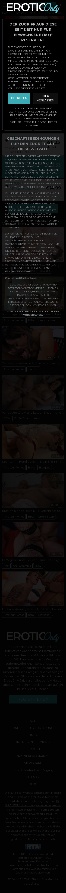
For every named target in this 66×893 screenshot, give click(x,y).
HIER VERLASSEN (45, 98)
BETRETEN (19, 98)
